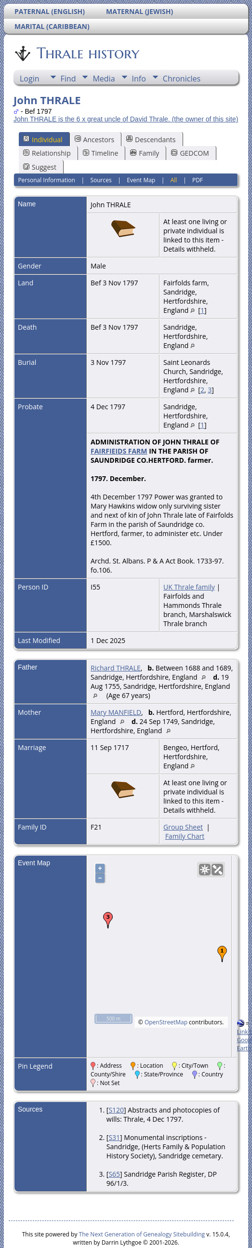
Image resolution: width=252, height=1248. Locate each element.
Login (30, 78)
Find (68, 78)
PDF (197, 180)
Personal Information (46, 180)
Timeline (101, 153)
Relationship (47, 153)
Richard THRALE (116, 667)
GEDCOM (190, 153)
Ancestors (94, 139)
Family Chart (185, 836)
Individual (43, 139)
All (174, 180)
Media (104, 78)
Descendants (150, 139)
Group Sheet (183, 827)
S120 (116, 1109)
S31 (114, 1137)
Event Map (141, 180)
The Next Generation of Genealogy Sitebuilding (142, 1234)
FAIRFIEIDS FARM (119, 451)
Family (144, 153)
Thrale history (87, 53)
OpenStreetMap (166, 1022)
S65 (114, 1174)
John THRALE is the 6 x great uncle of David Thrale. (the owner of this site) (125, 119)
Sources (100, 180)
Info (139, 78)
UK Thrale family (189, 586)
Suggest (39, 167)
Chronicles (181, 78)
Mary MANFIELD (116, 712)
